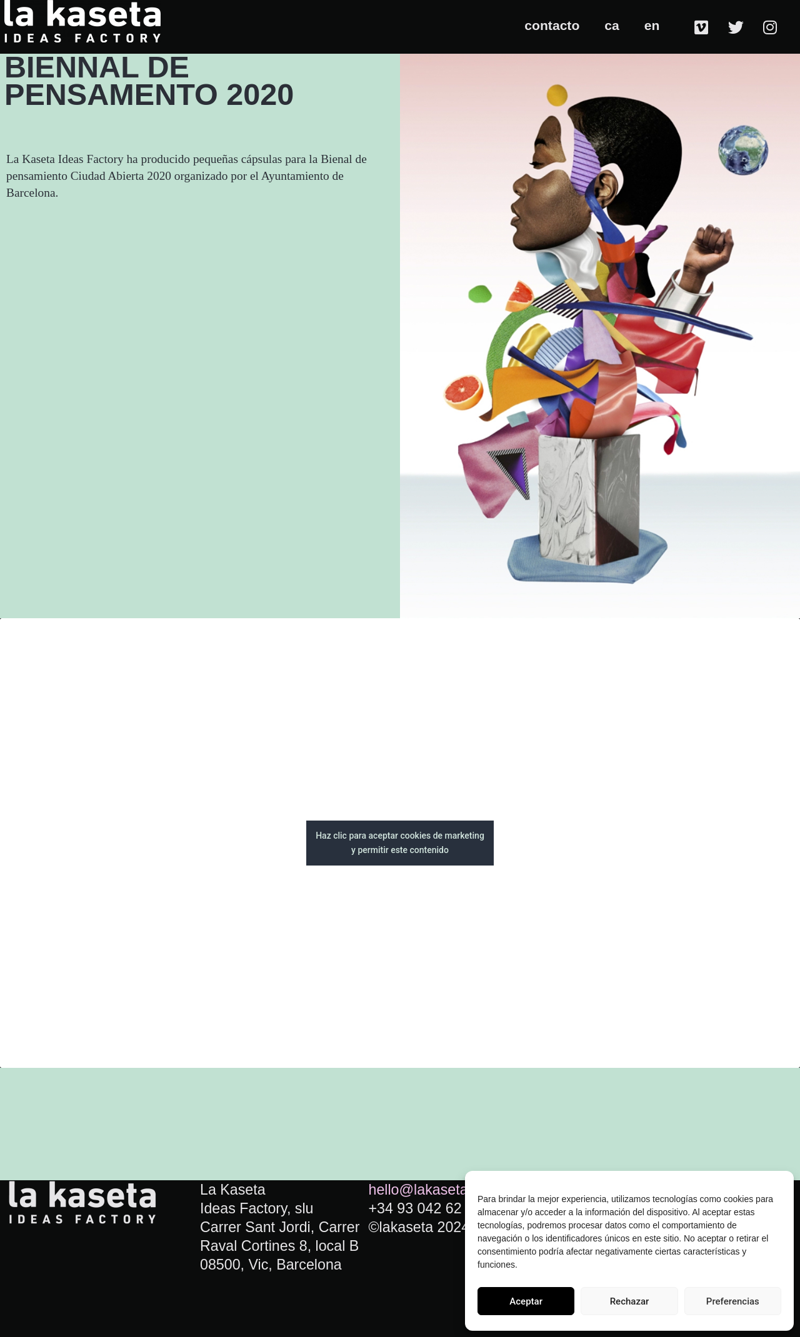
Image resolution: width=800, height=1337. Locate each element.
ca (611, 25)
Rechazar (629, 1301)
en (652, 25)
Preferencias (732, 1301)
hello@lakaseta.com (433, 1190)
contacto (551, 25)
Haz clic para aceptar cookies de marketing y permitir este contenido (400, 843)
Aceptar (525, 1301)
